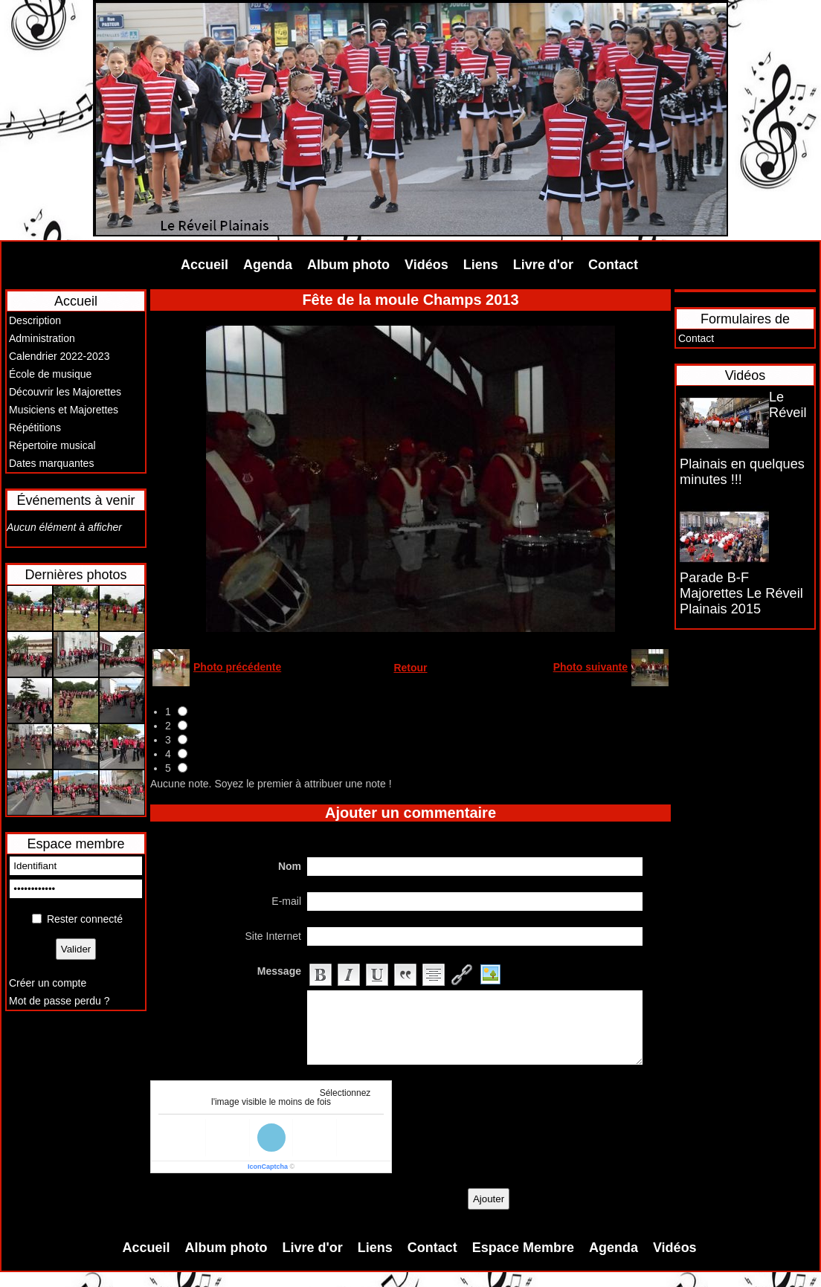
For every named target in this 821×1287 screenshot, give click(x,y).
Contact (613, 264)
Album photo (348, 264)
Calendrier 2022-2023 (59, 356)
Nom (289, 866)
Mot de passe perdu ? (59, 1001)
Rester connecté (85, 919)
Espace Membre (523, 1247)
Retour (410, 668)
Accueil (204, 264)
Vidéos (426, 264)
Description (35, 320)
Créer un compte (47, 983)
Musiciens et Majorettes (63, 410)
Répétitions (35, 427)
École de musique (50, 374)
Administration (42, 338)
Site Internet (273, 936)
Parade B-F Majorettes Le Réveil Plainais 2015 (741, 593)
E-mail (286, 901)
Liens (480, 264)
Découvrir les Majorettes (65, 392)
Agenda (267, 264)
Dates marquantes (51, 463)
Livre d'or (543, 264)
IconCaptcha (268, 1166)
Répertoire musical (52, 445)
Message (279, 971)
